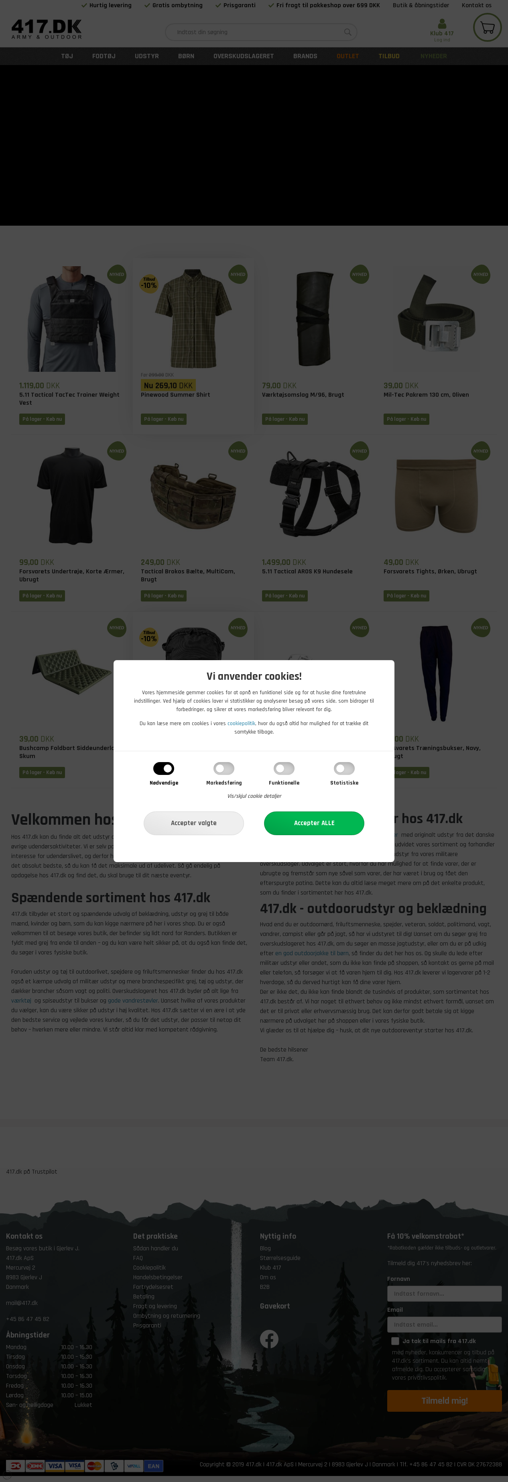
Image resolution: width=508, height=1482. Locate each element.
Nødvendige (164, 783)
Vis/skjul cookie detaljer (254, 796)
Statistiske (344, 783)
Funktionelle (284, 783)
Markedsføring (224, 783)
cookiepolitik (241, 723)
